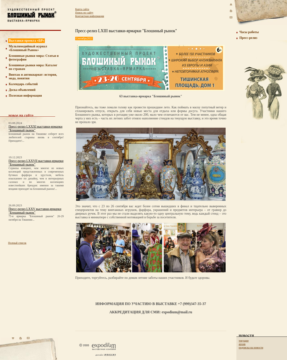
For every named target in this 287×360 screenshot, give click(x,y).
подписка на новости (251, 347)
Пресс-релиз (248, 38)
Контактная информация (89, 16)
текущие (244, 340)
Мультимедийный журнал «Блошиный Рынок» (28, 48)
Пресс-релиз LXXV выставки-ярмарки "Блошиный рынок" (35, 210)
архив (242, 344)
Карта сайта (82, 9)
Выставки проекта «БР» (26, 40)
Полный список (17, 243)
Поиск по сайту (84, 12)
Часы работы (249, 32)
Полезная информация (25, 95)
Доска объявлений (22, 90)
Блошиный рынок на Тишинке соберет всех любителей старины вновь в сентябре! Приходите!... (36, 137)
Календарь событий (23, 84)
